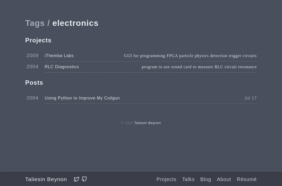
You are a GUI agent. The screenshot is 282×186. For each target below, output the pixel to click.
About (224, 179)
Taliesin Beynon (46, 179)
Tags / (37, 23)
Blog (205, 179)
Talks (188, 179)
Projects (166, 179)
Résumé (247, 179)
